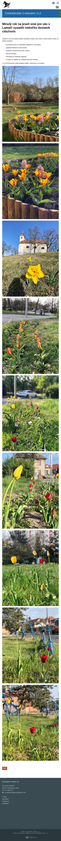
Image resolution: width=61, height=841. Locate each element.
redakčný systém (30, 833)
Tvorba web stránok (18, 833)
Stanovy (5, 801)
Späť (4, 768)
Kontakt (5, 803)
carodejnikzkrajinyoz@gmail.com (15, 792)
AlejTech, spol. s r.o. (43, 833)
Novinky (5, 799)
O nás (4, 797)
